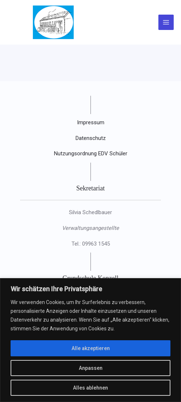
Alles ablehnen (90, 388)
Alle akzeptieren (91, 348)
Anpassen (91, 368)
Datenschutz (91, 138)
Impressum (90, 122)
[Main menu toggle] (166, 22)
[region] (90, 340)
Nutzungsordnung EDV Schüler (90, 153)
